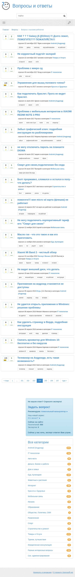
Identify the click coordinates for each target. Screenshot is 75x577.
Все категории (38, 442)
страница (54, 333)
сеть (47, 122)
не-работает (61, 47)
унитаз (37, 193)
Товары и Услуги (59, 58)
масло (21, 246)
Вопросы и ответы (32, 6)
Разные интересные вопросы (40, 550)
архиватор (32, 351)
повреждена (31, 213)
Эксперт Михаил (44, 256)
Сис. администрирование (39, 556)
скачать (41, 351)
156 (51, 381)
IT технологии (56, 72)
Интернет (32, 485)
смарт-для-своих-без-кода (27, 173)
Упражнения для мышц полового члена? (41, 82)
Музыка (31, 502)
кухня (41, 246)
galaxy (29, 47)
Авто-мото (32, 459)
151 (22, 381)
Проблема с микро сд (30, 68)
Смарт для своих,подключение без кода (41, 165)
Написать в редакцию (42, 572)
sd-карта (21, 213)
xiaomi (30, 62)
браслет (28, 263)
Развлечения (33, 518)
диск (20, 277)
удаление (45, 333)
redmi (41, 122)
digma (44, 158)
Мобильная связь (58, 169)
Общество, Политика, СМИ (39, 512)
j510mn (21, 47)
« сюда (6, 381)
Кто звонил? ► (34, 418)
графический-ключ (32, 140)
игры (37, 297)
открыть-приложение (35, 315)
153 (34, 381)
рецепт (34, 246)
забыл (21, 140)
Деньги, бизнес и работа (38, 464)
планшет (36, 158)
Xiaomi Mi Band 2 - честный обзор (37, 252)
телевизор (22, 369)
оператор (55, 122)
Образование (33, 507)
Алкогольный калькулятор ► (54, 411)
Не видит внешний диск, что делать (38, 269)
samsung (36, 47)
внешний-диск (29, 277)
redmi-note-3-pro (31, 122)
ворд (37, 333)
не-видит (40, 277)
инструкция (60, 277)
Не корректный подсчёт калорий (36, 54)
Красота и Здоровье (59, 87)
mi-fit (37, 62)
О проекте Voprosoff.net (63, 572)
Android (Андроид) (58, 43)
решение (58, 315)
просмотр (40, 369)
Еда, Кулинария (57, 242)
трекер (37, 263)
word (30, 333)
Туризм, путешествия (37, 539)
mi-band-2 (22, 62)
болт (20, 193)
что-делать (45, 193)
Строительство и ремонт (38, 529)
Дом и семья (33, 469)
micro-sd (27, 76)
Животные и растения (37, 480)
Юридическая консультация (40, 545)
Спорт (30, 523)
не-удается (22, 315)
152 (28, 381)
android (59, 140)
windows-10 (48, 315)
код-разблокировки (48, 47)
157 (57, 381)
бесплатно (50, 351)
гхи (27, 246)
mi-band (54, 263)
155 (45, 381)
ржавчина (28, 193)
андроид (29, 297)
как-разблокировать (47, 140)
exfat (20, 76)
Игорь (38, 291)
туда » (64, 381)
